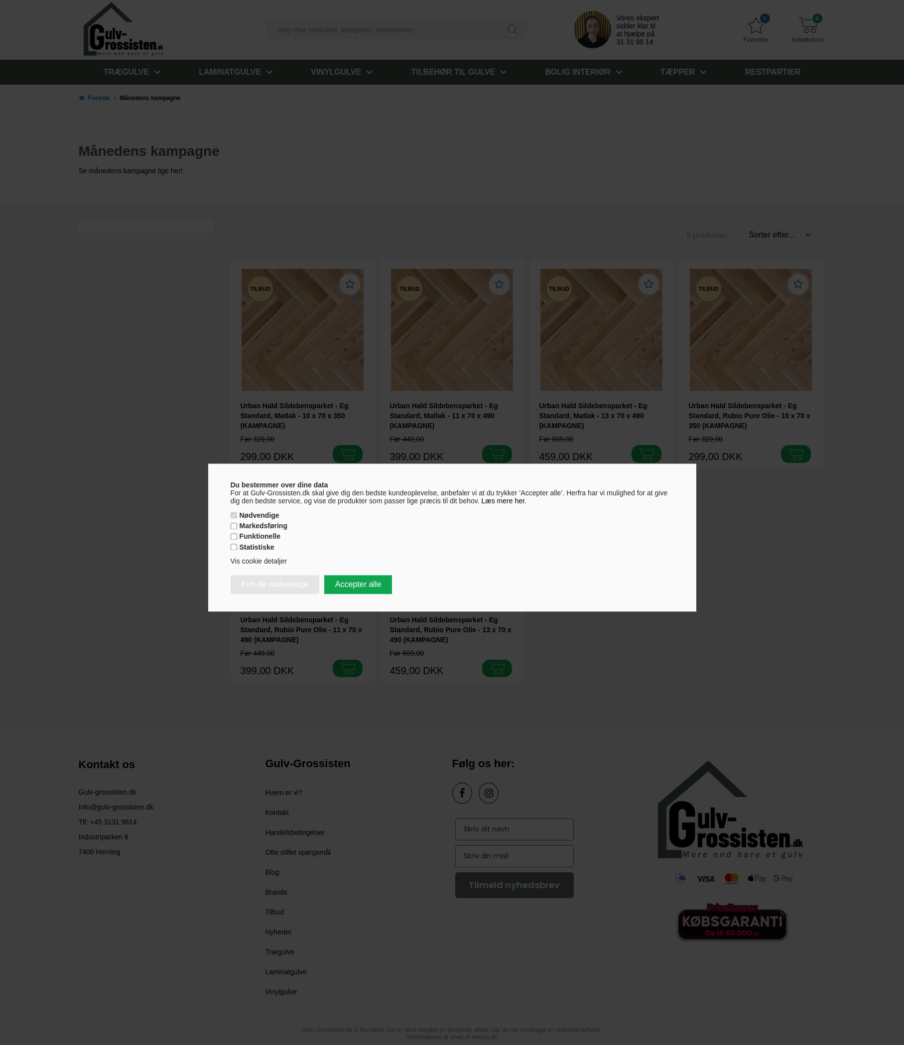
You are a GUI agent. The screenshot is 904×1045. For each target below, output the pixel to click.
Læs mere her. (504, 501)
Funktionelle (260, 537)
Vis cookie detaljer (259, 561)
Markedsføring (263, 526)
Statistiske (257, 547)
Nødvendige (259, 515)
